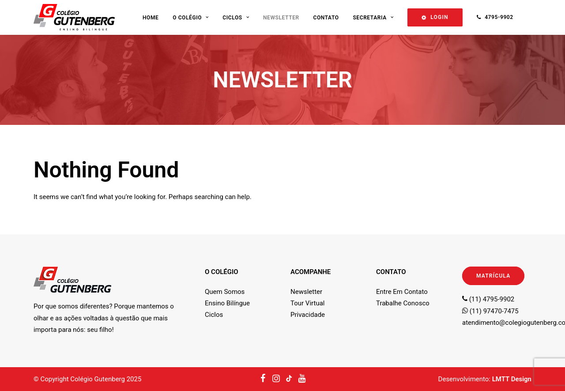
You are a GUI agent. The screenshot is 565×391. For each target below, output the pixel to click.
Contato (326, 18)
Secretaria (373, 18)
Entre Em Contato (402, 292)
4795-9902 (499, 17)
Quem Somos (225, 292)
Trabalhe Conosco (402, 303)
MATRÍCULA (493, 276)
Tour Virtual (307, 303)
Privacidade (307, 315)
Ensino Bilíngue (227, 303)
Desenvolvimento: (484, 379)
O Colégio (190, 18)
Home (150, 18)
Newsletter (281, 18)
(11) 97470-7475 (490, 311)
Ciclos (235, 18)
